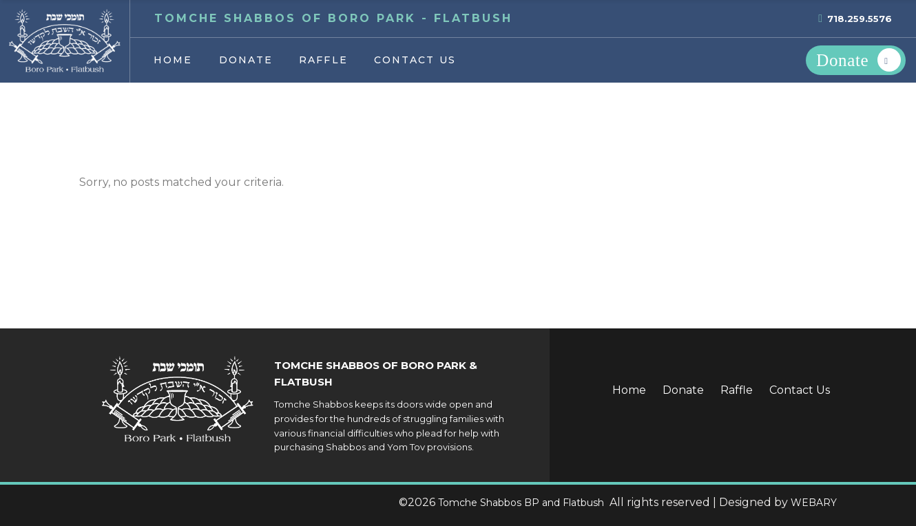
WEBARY (814, 502)
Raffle (736, 390)
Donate (683, 390)
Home (629, 390)
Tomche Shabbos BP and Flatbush (522, 502)
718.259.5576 (859, 18)
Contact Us (799, 390)
